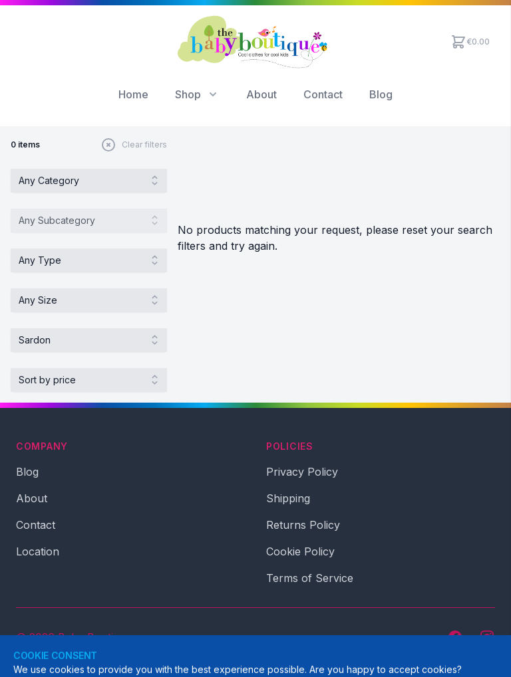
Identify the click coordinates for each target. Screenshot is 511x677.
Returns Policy (303, 525)
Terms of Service (309, 578)
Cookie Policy (300, 551)
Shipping (288, 498)
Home (133, 94)
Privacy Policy (302, 471)
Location (37, 551)
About (261, 94)
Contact (323, 94)
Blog (381, 94)
